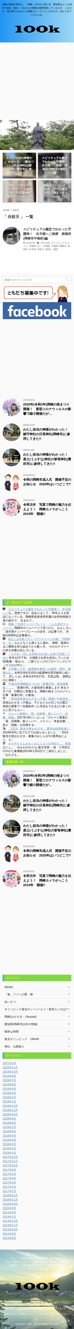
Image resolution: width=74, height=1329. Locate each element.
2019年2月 (9, 1097)
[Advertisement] (37, 81)
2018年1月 (9, 1152)
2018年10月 (10, 1114)
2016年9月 (9, 1208)
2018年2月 (9, 1148)
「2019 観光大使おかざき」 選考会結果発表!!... (39, 728)
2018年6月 (9, 1131)
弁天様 (32, 249)
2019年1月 (9, 1101)
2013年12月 (10, 1221)
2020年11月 (10, 1067)
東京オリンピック (22, 1262)
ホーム (13, 1258)
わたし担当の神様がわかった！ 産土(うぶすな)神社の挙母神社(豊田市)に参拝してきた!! (47, 459)
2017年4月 (9, 1178)
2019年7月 (9, 1080)
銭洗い (49, 249)
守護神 (54, 246)
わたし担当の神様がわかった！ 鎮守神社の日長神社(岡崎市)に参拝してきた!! (47, 434)
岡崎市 (63, 246)
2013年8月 (9, 1238)
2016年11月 (10, 1199)
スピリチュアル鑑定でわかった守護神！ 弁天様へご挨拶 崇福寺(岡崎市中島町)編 (47, 233)
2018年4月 (9, 1140)
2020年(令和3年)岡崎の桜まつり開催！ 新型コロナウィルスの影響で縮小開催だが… (47, 409)
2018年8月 (9, 1122)
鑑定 (56, 249)
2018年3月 (9, 1144)
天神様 (46, 246)
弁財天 (40, 249)
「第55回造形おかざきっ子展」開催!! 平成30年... (39, 698)
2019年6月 (9, 1084)
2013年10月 (10, 1229)
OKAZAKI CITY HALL (33, 1265)
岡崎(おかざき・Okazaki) (33, 1258)
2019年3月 (9, 1093)
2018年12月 (10, 1105)
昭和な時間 (40, 1262)
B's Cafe (45, 242)
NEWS (53, 1262)
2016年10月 (10, 1204)
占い (39, 246)
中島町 (32, 246)
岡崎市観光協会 (55, 1265)
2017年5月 (9, 1174)
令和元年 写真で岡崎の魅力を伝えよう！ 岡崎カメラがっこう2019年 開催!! (47, 509)
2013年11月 (10, 1225)
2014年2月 (9, 1212)
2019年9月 (9, 1076)
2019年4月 (9, 1088)
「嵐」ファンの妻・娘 (37, 1268)
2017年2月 (9, 1186)
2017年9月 (9, 1169)
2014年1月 (9, 1216)
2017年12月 (10, 1157)
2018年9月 (9, 1118)
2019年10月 (10, 1071)
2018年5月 (9, 1135)
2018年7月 (9, 1127)
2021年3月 (9, 1063)
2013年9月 (9, 1233)
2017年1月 (9, 1191)
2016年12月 (10, 1195)
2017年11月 (10, 1161)
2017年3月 (9, 1182)
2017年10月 (10, 1165)
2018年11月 (10, 1110)
